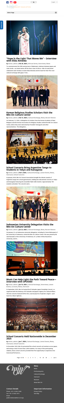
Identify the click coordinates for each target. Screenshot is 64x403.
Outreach (9, 175)
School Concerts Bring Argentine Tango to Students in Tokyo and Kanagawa (28, 168)
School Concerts (19, 175)
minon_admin (12, 64)
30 (46, 357)
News (48, 64)
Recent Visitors (51, 118)
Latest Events (44, 173)
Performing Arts (39, 371)
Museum (36, 379)
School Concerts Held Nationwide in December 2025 (31, 337)
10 (40, 357)
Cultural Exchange (34, 118)
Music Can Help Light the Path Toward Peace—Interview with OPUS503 (31, 280)
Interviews (42, 64)
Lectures (15, 287)
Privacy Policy (38, 391)
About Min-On (38, 382)
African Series (33, 64)
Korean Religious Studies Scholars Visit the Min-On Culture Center (29, 113)
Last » (55, 357)
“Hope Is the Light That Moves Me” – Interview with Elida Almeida (31, 59)
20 (43, 357)
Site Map (36, 393)
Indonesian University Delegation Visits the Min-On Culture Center (29, 225)
